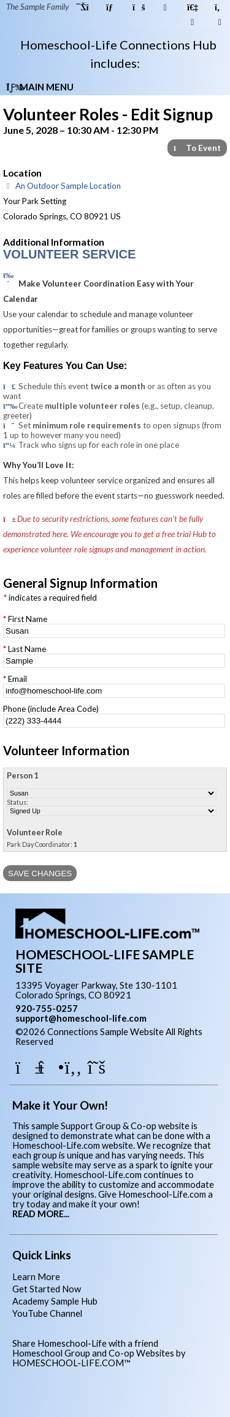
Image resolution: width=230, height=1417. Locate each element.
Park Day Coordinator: (42, 844)
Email (17, 679)
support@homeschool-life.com (81, 1018)
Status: (17, 802)
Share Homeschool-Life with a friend (85, 1343)
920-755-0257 (46, 1008)
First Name (27, 619)
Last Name (27, 649)
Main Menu (40, 86)
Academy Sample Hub (55, 1301)
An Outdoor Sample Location (62, 186)
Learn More (36, 1277)
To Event (197, 148)
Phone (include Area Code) (51, 709)
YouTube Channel (47, 1313)
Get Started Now (46, 1289)
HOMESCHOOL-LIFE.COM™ (71, 1363)
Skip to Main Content (106, 1041)
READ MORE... (40, 1214)
